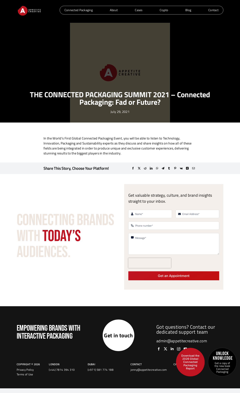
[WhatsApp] (157, 168)
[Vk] (181, 168)
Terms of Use (25, 379)
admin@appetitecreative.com (181, 343)
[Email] (193, 168)
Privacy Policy (25, 374)
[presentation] (149, 263)
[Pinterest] (175, 168)
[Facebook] (133, 168)
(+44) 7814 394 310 (62, 374)
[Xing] (187, 168)
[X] (139, 168)
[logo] (29, 6)
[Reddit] (145, 168)
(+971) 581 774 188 (101, 374)
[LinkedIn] (151, 168)
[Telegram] (163, 168)
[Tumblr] (169, 168)
